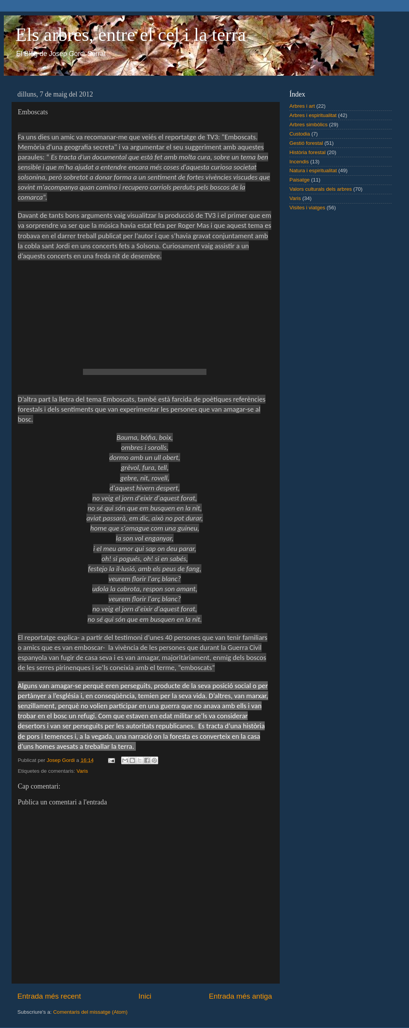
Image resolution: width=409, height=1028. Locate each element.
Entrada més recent (49, 996)
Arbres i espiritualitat (312, 115)
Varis (82, 771)
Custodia (299, 134)
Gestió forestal (306, 143)
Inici (145, 996)
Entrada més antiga (240, 996)
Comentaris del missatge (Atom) (90, 1012)
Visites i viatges (307, 207)
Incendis (299, 162)
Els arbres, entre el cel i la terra (130, 34)
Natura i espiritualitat (313, 170)
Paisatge (299, 180)
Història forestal (307, 152)
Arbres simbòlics (308, 124)
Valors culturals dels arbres (320, 189)
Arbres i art (302, 106)
